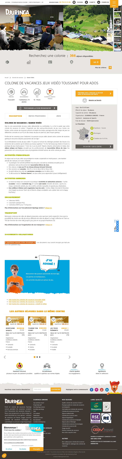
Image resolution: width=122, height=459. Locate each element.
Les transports (66, 407)
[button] (117, 8)
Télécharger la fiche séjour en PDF (37, 108)
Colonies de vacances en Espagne (71, 420)
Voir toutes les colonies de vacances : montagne (26, 301)
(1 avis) (44, 330)
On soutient (36, 413)
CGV (66, 452)
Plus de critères (104, 67)
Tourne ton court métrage (33, 330)
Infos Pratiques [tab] (37, 116)
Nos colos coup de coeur (69, 432)
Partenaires (36, 415)
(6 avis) (66, 330)
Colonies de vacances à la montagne (72, 424)
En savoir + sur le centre (97, 146)
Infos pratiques (34, 2)
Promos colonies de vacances (70, 430)
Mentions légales (73, 452)
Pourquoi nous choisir (19, 2)
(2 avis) (22, 330)
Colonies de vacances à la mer (70, 411)
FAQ (34, 411)
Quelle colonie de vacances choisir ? (72, 403)
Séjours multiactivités (68, 413)
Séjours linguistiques (67, 418)
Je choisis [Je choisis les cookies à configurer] (22, 449)
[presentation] (4, 29)
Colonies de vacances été (69, 426)
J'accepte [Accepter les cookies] (36, 449)
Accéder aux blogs (38, 409)
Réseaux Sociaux (38, 418)
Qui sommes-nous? (38, 403)
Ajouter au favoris (92, 100)
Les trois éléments (54, 329)
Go (95, 62)
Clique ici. (48, 208)
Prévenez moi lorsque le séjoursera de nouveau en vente (94, 94)
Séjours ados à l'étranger (69, 422)
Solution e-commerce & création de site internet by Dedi (61, 454)
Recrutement (37, 420)
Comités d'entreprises (39, 422)
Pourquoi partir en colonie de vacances (73, 405)
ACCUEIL (7, 2)
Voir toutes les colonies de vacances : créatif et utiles (28, 304)
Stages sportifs (66, 428)
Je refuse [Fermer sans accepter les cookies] (9, 449)
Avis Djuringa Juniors (39, 407)
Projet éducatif (37, 405)
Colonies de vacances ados (69, 415)
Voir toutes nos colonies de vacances (72, 409)
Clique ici (49, 224)
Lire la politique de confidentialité (14, 442)
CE (42, 2)
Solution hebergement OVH (61, 456)
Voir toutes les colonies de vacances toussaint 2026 (27, 299)
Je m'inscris (55, 389)
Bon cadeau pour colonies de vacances (73, 442)
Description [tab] (15, 116)
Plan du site (82, 452)
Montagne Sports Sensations (10, 330)
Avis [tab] (59, 116)
